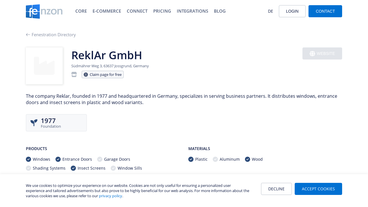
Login (292, 11)
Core (81, 11)
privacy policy (110, 195)
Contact (325, 11)
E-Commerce (107, 11)
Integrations (192, 11)
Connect (137, 11)
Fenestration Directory (51, 34)
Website (322, 53)
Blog (220, 11)
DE (270, 11)
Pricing (162, 11)
